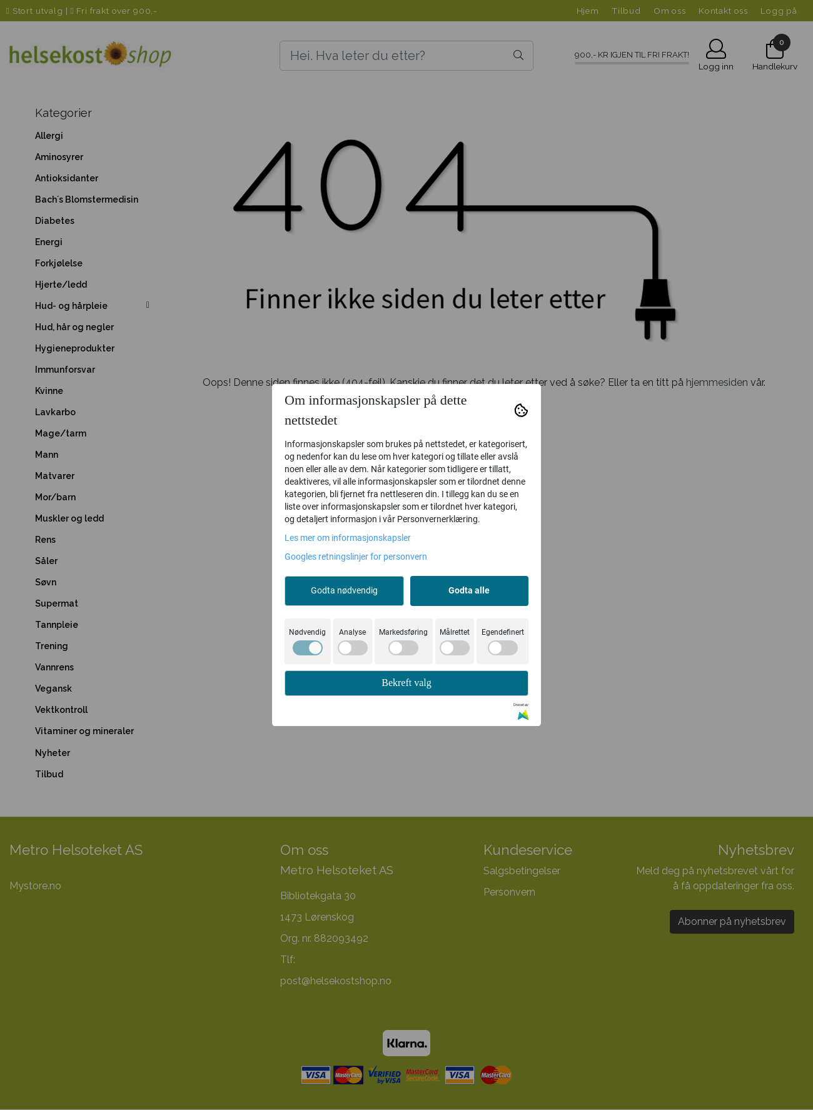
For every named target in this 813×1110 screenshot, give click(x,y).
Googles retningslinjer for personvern (356, 557)
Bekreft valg (406, 682)
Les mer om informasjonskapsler (348, 538)
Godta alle (469, 590)
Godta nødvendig (344, 590)
